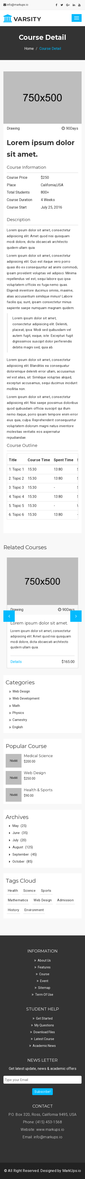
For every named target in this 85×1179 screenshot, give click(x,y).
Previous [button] (9, 616)
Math (16, 706)
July (19, 840)
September (24, 854)
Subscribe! (42, 1091)
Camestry (19, 720)
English (17, 727)
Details (16, 662)
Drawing (13, 128)
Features (44, 967)
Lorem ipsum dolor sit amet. (39, 623)
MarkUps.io (71, 1171)
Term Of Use (44, 994)
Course (44, 974)
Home (29, 48)
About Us (44, 960)
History (13, 910)
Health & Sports (38, 790)
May (19, 826)
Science (29, 891)
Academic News (44, 1046)
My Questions (44, 1025)
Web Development (25, 698)
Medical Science (38, 756)
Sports (46, 891)
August (22, 847)
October (22, 861)
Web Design (21, 691)
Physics (18, 713)
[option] (42, 612)
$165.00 (68, 662)
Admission (65, 900)
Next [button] (76, 616)
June (20, 833)
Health (13, 891)
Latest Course (44, 1039)
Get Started (44, 1018)
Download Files (44, 1032)
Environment (34, 910)
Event (44, 981)
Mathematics (18, 900)
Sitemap (44, 988)
